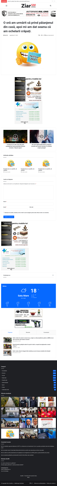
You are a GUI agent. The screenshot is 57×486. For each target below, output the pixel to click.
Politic (3, 387)
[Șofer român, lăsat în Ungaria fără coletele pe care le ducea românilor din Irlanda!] (7, 353)
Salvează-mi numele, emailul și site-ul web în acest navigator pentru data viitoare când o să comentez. (27, 212)
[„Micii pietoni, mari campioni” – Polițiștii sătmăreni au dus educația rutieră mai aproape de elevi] (10, 423)
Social (3, 375)
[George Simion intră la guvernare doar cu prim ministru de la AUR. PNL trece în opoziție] (28, 423)
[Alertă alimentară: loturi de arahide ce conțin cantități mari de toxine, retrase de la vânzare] (47, 402)
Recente (28, 332)
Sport (3, 384)
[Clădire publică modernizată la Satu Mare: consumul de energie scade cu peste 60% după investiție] (10, 412)
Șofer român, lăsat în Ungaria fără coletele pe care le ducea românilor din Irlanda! (31, 351)
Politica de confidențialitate (40, 483)
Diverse (3, 373)
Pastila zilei (4, 380)
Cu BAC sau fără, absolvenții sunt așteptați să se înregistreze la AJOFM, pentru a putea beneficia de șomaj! (26, 452)
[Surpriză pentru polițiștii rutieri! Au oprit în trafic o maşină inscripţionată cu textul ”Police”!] (7, 346)
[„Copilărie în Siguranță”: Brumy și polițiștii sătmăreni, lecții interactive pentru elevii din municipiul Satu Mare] (28, 412)
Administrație (5, 382)
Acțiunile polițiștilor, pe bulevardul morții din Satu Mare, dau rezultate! (19, 455)
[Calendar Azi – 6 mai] (47, 423)
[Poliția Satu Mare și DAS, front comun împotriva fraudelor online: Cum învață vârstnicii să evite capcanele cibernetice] (28, 434)
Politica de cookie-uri (51, 483)
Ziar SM (6, 35)
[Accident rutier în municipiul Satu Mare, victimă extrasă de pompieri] (47, 434)
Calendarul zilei (5, 389)
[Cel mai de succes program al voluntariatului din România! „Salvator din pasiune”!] (47, 412)
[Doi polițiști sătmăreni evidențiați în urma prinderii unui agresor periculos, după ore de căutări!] (28, 402)
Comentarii (46, 332)
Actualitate (4, 370)
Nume (5, 201)
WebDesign (16, 483)
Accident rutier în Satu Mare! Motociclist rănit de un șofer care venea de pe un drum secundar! (24, 450)
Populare (10, 332)
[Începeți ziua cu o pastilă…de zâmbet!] (11, 163)
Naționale (4, 377)
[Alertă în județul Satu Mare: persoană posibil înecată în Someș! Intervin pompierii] (10, 402)
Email (5, 207)
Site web (31, 207)
